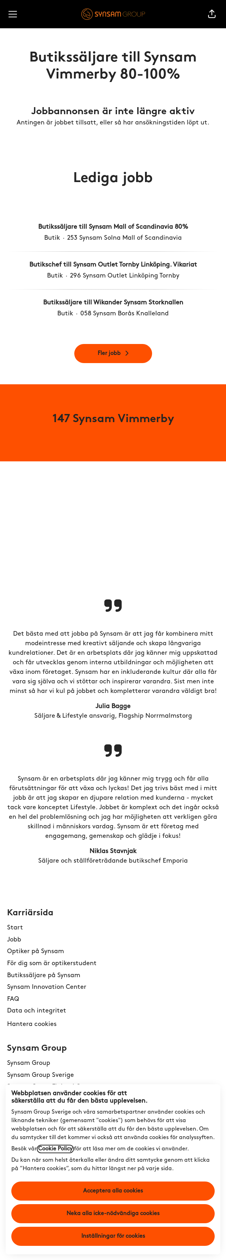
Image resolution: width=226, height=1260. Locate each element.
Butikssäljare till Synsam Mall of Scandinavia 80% (113, 227)
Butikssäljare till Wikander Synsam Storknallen (113, 303)
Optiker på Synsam (35, 951)
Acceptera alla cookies (113, 1191)
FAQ (13, 999)
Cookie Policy (55, 1149)
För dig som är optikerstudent (52, 963)
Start (15, 927)
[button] (212, 14)
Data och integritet (36, 1011)
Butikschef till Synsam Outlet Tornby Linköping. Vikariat (113, 265)
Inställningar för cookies (113, 1236)
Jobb (14, 940)
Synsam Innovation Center (46, 987)
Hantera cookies (32, 1024)
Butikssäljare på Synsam (43, 975)
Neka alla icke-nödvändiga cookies (113, 1214)
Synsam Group (28, 1063)
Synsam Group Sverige (40, 1075)
